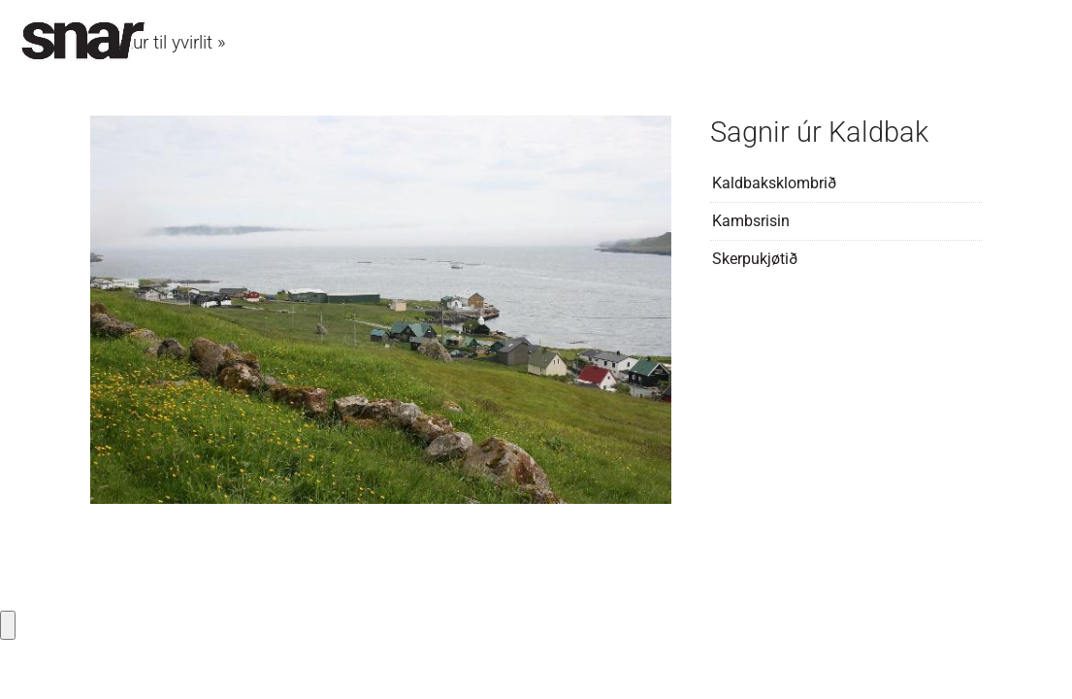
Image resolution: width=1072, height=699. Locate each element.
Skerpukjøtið (754, 259)
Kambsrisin (751, 221)
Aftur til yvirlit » (168, 42)
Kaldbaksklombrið (774, 183)
